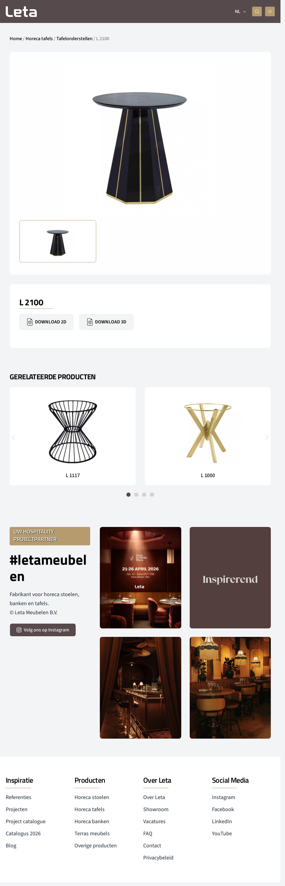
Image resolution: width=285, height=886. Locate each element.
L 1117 (73, 475)
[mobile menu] (270, 11)
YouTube (222, 833)
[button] (13, 437)
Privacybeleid (158, 858)
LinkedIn (222, 821)
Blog (11, 845)
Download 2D (46, 322)
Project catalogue (26, 821)
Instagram (223, 797)
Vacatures (154, 821)
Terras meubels (92, 833)
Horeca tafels (39, 38)
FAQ (147, 833)
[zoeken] (257, 11)
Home (16, 38)
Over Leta (154, 797)
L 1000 (208, 475)
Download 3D (106, 322)
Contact (152, 845)
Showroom (156, 809)
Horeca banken (91, 821)
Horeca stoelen (91, 797)
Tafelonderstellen (74, 38)
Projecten (16, 809)
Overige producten (95, 845)
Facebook (223, 809)
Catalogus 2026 (23, 833)
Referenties (18, 797)
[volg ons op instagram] (43, 630)
